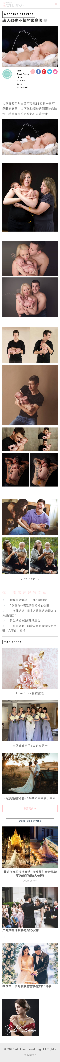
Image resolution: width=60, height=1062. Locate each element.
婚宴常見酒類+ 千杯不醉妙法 (28, 600)
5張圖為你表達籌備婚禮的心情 (29, 605)
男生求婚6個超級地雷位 (25, 620)
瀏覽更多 (30, 808)
